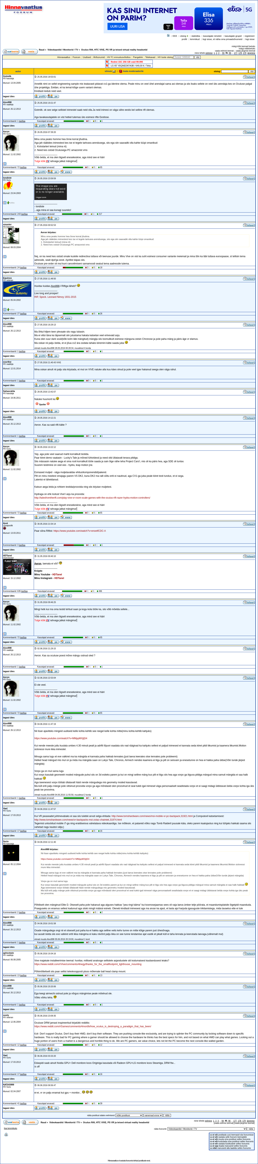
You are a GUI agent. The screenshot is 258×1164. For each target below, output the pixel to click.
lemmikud (195, 39)
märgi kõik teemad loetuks (243, 46)
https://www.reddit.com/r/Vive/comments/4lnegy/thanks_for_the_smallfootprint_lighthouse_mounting (87, 964)
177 (235, 53)
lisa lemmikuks (10, 1128)
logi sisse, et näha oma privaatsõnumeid (222, 39)
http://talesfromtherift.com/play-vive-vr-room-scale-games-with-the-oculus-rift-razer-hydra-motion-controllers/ (92, 497)
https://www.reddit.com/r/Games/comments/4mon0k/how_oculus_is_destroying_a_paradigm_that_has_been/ (92, 1026)
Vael (5, 808)
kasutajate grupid (233, 36)
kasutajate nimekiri (212, 36)
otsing (183, 36)
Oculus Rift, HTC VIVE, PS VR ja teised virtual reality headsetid (114, 49)
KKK (175, 36)
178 (240, 53)
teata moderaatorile (131, 71)
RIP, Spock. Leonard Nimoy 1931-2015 (55, 297)
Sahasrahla (9, 391)
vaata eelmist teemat (224, 51)
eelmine (209, 53)
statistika (196, 36)
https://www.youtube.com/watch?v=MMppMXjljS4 (60, 738)
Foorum (76, 57)
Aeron (6, 131)
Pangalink (138, 57)
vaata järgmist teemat (245, 51)
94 (223, 53)
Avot (5, 523)
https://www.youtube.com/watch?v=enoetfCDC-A (80, 530)
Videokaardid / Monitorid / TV (62, 49)
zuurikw (7, 362)
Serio (6, 841)
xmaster (7, 224)
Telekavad (150, 57)
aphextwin (8, 953)
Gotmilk (7, 76)
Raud (41, 49)
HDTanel (7, 555)
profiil (184, 39)
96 (230, 53)
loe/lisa (22, 121)
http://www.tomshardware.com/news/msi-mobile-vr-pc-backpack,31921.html (152, 816)
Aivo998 (7, 102)
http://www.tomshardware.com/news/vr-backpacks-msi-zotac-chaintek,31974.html (78, 819)
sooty (6, 1015)
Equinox (7, 278)
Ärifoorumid (99, 57)
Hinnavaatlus (63, 57)
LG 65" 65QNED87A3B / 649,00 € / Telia (131, 65)
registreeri (250, 36)
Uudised (87, 57)
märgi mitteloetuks (247, 48)
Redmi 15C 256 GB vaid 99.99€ (127, 62)
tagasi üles (9, 96)
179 (244, 53)
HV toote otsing (165, 57)
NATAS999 (8, 1084)
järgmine (251, 53)
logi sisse (250, 39)
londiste (7, 178)
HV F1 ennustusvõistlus (119, 57)
